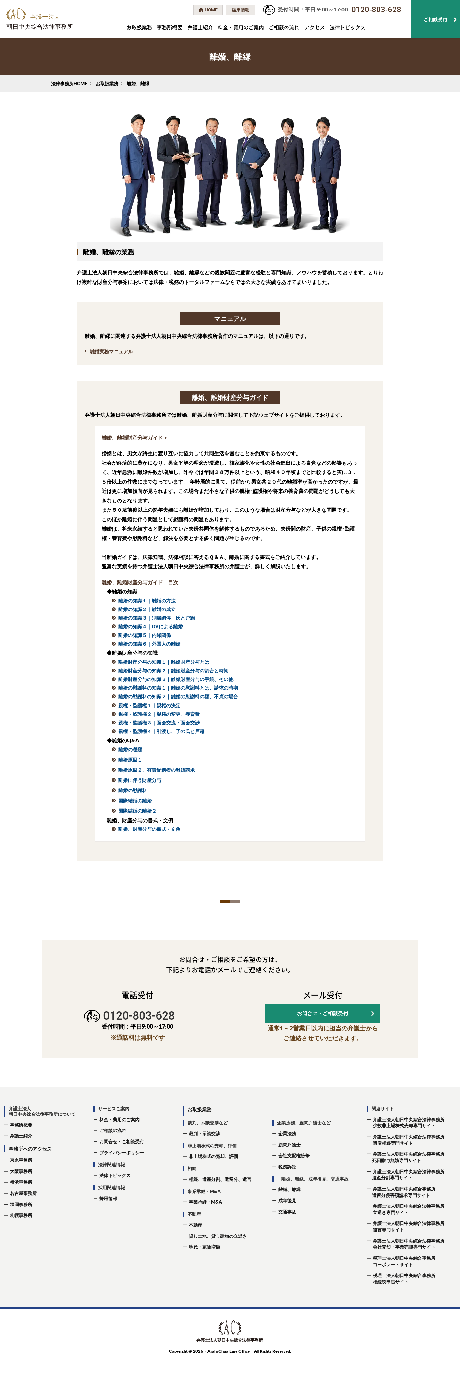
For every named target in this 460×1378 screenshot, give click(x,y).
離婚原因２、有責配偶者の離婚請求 (156, 770)
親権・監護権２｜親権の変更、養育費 (159, 714)
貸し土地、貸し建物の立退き (218, 1254)
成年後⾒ (287, 1218)
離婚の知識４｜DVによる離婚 (150, 626)
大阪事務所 (21, 1189)
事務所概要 (169, 27)
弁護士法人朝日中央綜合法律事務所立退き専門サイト (405, 1227)
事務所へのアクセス (30, 1167)
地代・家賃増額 (204, 1265)
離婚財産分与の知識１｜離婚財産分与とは (163, 662)
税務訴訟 (287, 1185)
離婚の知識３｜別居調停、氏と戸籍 (156, 618)
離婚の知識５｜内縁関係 (144, 635)
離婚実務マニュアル (111, 351)
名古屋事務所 (23, 1211)
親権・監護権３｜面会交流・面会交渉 (159, 722)
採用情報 (108, 1216)
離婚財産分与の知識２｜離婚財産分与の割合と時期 (173, 670)
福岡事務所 (21, 1222)
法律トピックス (347, 27)
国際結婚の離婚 (135, 800)
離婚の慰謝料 (132, 790)
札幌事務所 (21, 1233)
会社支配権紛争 (294, 1173)
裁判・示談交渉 (204, 1151)
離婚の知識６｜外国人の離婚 (149, 644)
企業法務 (287, 1151)
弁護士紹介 (200, 27)
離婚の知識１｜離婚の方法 (147, 600)
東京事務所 (21, 1178)
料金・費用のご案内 (241, 27)
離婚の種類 (130, 749)
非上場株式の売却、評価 (213, 1174)
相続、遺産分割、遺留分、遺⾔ (220, 1197)
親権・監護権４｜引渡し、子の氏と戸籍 (161, 731)
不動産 (195, 1243)
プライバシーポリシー (121, 1170)
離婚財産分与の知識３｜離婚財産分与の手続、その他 (175, 679)
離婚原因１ (130, 759)
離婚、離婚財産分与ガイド (132, 437)
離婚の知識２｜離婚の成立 (147, 609)
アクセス (314, 27)
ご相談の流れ (284, 27)
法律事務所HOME (69, 83)
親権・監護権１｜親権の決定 (149, 705)
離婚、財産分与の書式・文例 (149, 829)
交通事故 (287, 1229)
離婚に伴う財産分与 (139, 780)
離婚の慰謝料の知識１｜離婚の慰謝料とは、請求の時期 (178, 688)
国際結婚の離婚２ (137, 811)
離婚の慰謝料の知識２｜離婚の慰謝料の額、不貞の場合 (178, 696)
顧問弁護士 (289, 1162)
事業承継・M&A (205, 1220)
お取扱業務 (139, 27)
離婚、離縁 (289, 1207)
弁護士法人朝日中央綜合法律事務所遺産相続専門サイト (405, 1158)
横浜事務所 (21, 1200)
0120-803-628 (376, 9)
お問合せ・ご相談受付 (121, 1159)
